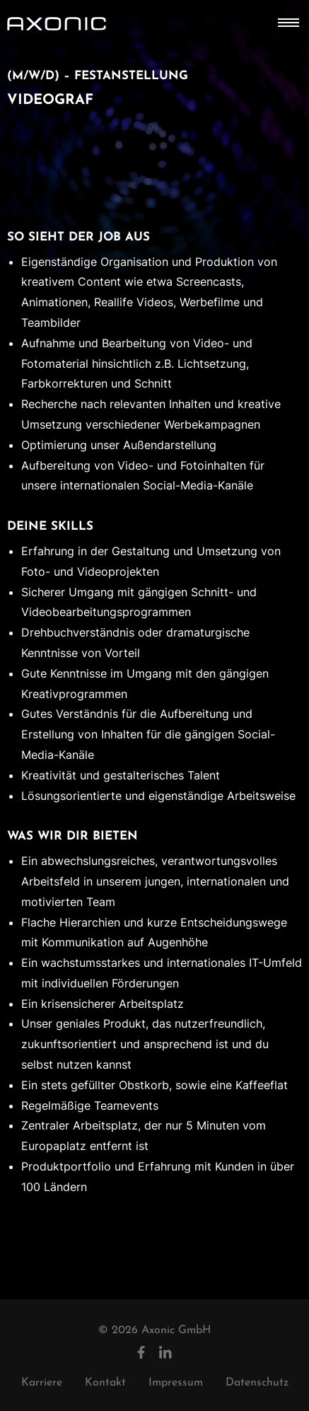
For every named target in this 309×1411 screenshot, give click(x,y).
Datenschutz (257, 1382)
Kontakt (105, 1382)
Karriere (41, 1382)
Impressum (175, 1382)
